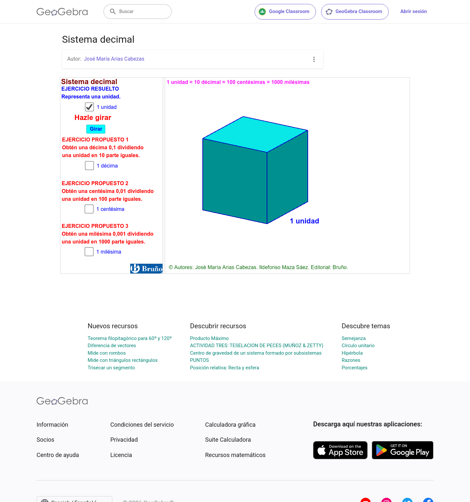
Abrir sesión (413, 11)
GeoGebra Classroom (353, 12)
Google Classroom (283, 12)
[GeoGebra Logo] (62, 12)
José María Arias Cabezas (114, 59)
